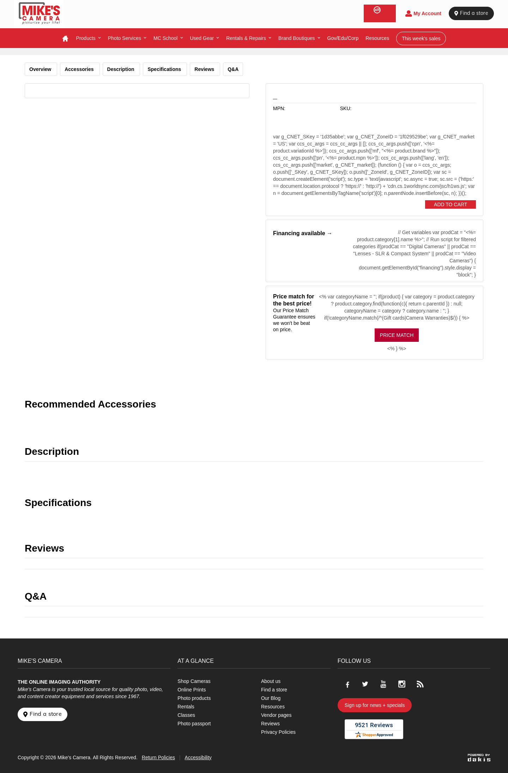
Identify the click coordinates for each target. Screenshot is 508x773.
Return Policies (158, 757)
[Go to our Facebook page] (347, 684)
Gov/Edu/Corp (343, 38)
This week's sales (421, 38)
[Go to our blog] (420, 684)
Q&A (233, 69)
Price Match (396, 335)
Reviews (205, 69)
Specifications (164, 69)
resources (377, 38)
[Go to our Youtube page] (383, 684)
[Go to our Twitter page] (365, 684)
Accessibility (198, 757)
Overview (41, 69)
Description (121, 69)
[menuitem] (88, 38)
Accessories (80, 69)
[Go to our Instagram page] (402, 684)
